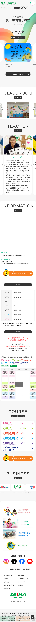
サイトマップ (21, 594)
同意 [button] (32, 617)
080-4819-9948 (7, 262)
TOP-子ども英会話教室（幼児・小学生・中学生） (18, 581)
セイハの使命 (7, 594)
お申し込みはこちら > (18, 352)
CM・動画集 (21, 588)
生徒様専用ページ (23, 591)
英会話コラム (7, 601)
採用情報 (20, 598)
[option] (18, 56)
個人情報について (8, 588)
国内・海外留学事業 (9, 598)
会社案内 (6, 591)
